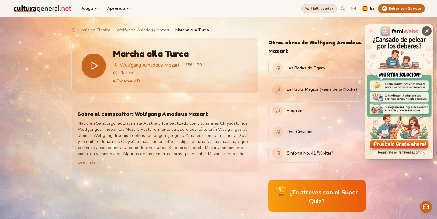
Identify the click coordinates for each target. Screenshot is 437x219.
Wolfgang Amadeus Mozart (142, 30)
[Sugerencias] (354, 8)
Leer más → (89, 162)
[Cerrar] (427, 31)
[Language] (368, 8)
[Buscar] (343, 8)
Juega (90, 8)
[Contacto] (426, 207)
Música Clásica (96, 30)
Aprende (118, 8)
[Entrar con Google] (401, 8)
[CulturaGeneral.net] (42, 8)
